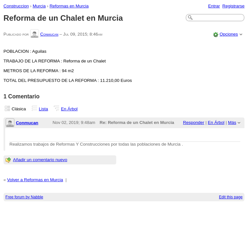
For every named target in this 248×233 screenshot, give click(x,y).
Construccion (16, 6)
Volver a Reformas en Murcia (35, 179)
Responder (193, 122)
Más (232, 122)
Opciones (229, 34)
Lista (43, 108)
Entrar (214, 6)
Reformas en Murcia (68, 6)
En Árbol (69, 108)
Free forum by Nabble (24, 197)
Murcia (39, 6)
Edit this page (231, 197)
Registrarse (233, 6)
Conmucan (49, 34)
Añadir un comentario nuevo (40, 159)
